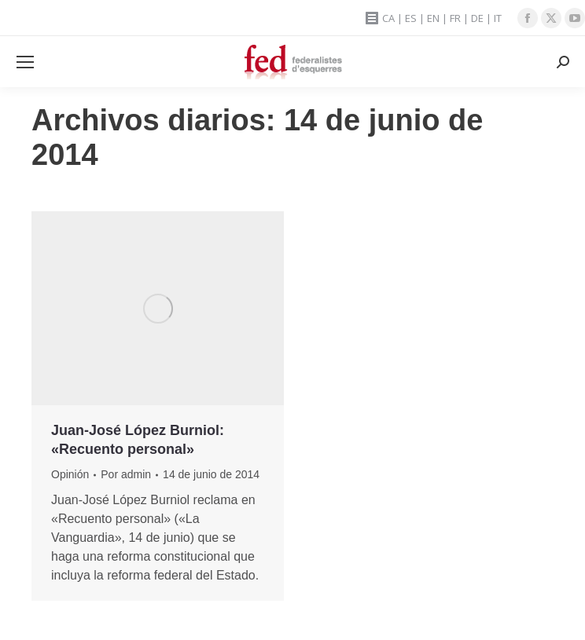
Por (126, 474)
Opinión (70, 474)
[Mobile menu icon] (25, 62)
